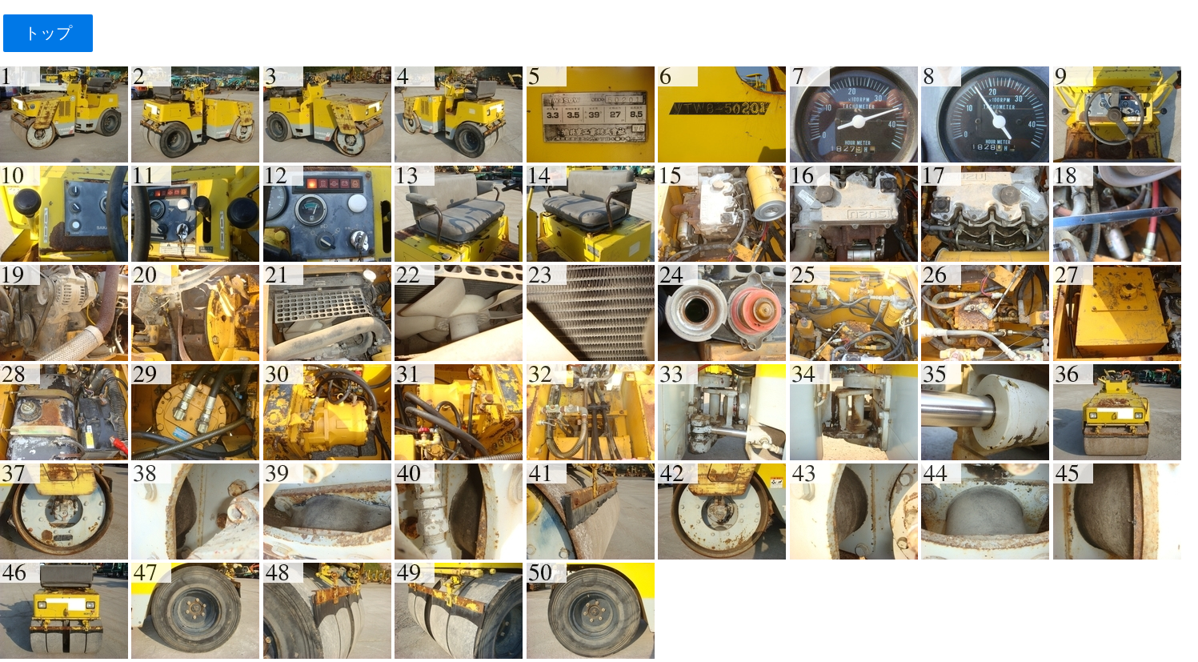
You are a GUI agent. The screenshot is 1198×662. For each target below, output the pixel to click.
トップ (47, 33)
